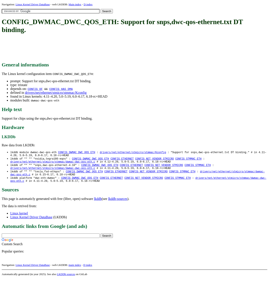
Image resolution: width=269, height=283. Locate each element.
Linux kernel (19, 217)
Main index (75, 4)
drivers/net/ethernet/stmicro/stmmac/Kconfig (56, 92)
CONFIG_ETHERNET (122, 159)
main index (75, 269)
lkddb (98, 203)
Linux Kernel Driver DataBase (33, 4)
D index (88, 4)
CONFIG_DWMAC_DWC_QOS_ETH (76, 152)
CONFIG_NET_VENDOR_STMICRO (154, 159)
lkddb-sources (117, 203)
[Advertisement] (80, 48)
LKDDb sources (66, 278)
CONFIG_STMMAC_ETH (188, 159)
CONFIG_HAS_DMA (61, 89)
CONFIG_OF (35, 89)
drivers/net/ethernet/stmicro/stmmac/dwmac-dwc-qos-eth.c (52, 163)
